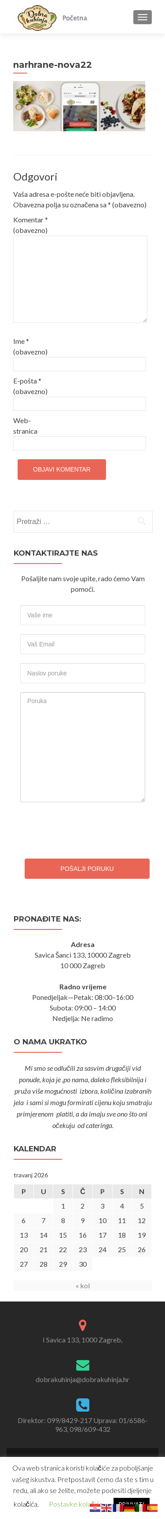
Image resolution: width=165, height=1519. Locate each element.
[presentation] (80, 828)
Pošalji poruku (87, 868)
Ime (30, 346)
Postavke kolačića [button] (76, 1504)
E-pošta (30, 385)
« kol (83, 1285)
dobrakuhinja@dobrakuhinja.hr (82, 1379)
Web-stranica (25, 425)
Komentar (30, 224)
